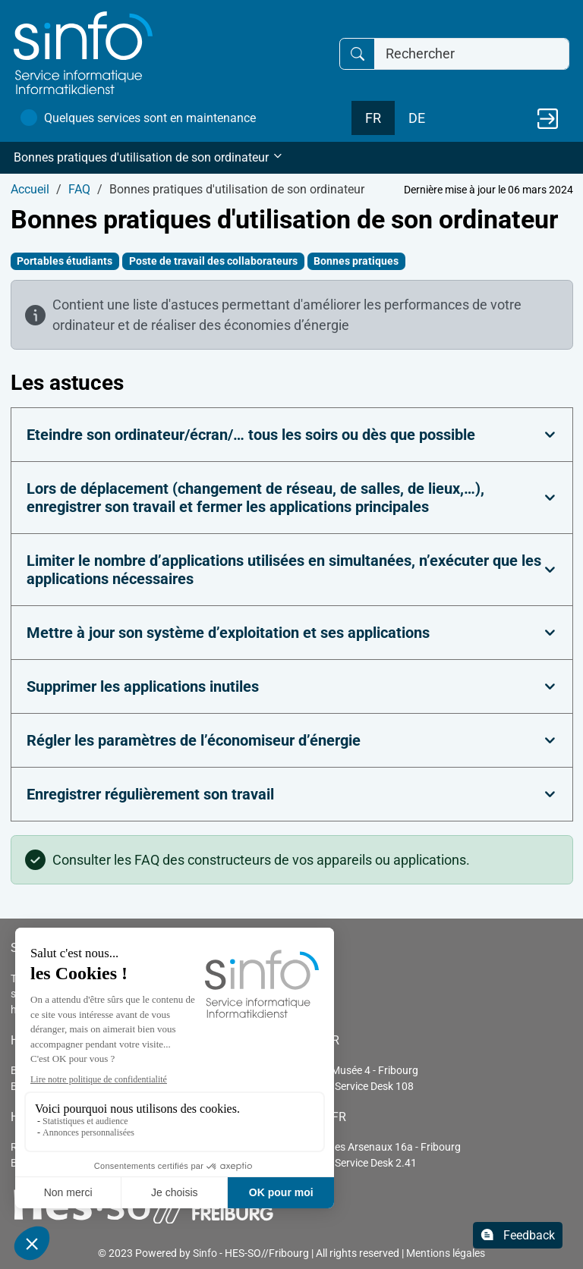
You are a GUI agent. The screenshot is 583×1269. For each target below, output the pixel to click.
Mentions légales (445, 1253)
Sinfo (205, 1253)
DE (416, 118)
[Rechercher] (471, 54)
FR (373, 118)
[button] (291, 158)
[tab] (291, 434)
